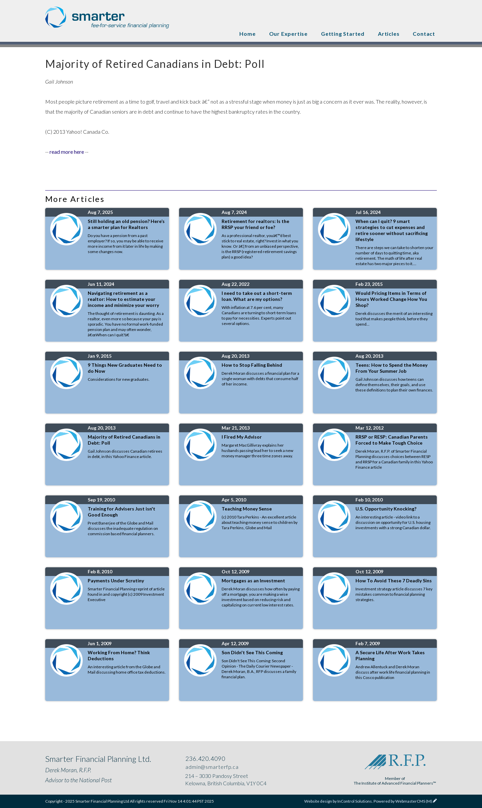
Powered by (403, 801)
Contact (424, 33)
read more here (67, 151)
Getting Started (343, 33)
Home (247, 33)
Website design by (338, 801)
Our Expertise (288, 33)
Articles (388, 33)
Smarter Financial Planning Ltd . (107, 18)
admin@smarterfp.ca (211, 767)
